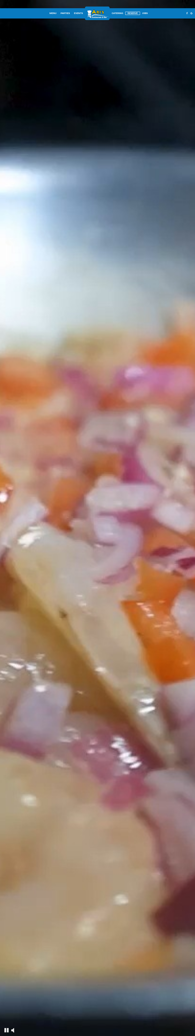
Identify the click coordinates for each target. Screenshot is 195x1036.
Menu (52, 13)
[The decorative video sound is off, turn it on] (13, 1030)
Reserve (133, 13)
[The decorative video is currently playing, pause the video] (6, 1030)
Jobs (145, 13)
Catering (117, 13)
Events (78, 13)
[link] (97, 13)
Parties (65, 13)
